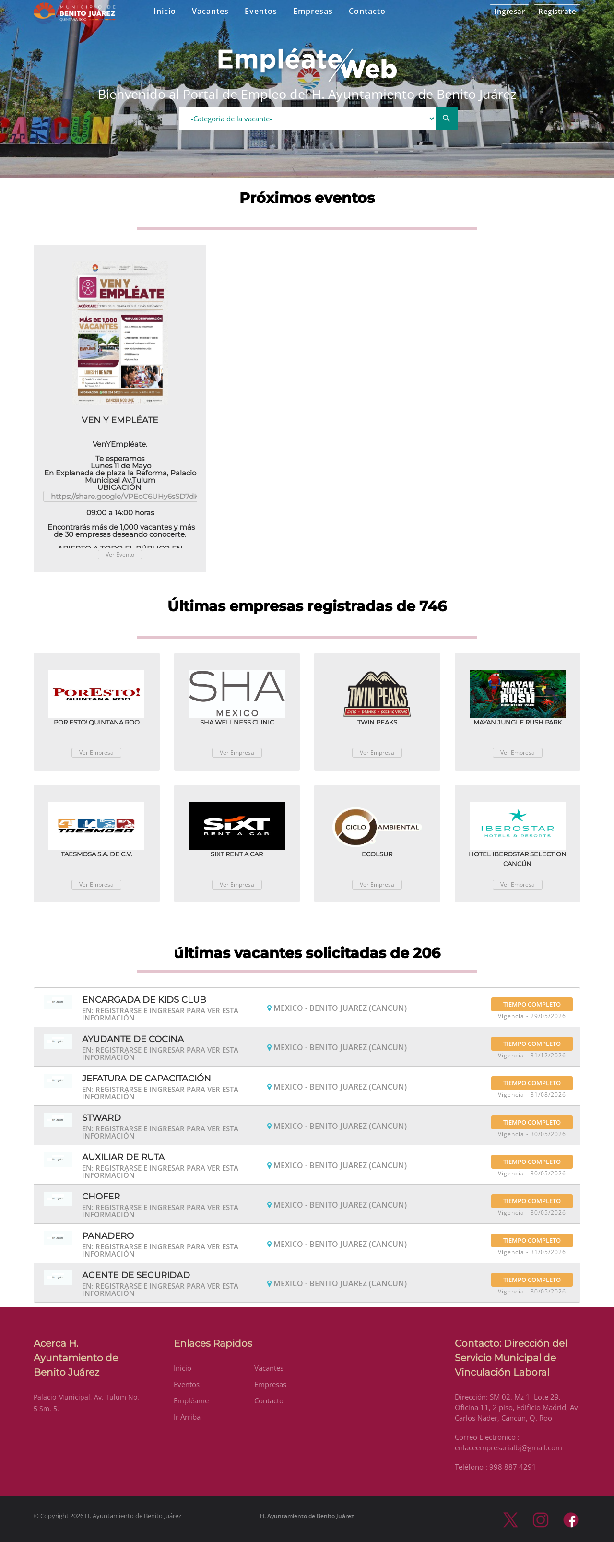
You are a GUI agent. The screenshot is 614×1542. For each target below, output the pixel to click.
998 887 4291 (512, 1466)
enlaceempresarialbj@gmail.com (508, 1447)
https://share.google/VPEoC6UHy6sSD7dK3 (127, 496)
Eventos (261, 11)
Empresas (313, 11)
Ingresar (509, 11)
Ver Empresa (96, 752)
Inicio (165, 11)
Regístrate (557, 11)
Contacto (367, 11)
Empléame (191, 1400)
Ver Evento (120, 554)
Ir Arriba (187, 1417)
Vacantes (210, 11)
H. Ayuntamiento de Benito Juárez (307, 1516)
